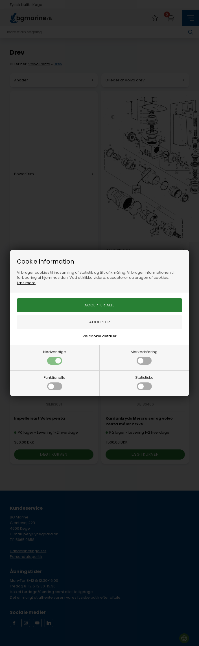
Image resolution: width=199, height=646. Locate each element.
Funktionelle (54, 382)
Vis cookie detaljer (99, 336)
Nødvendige (54, 357)
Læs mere (26, 283)
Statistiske (144, 382)
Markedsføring (144, 357)
